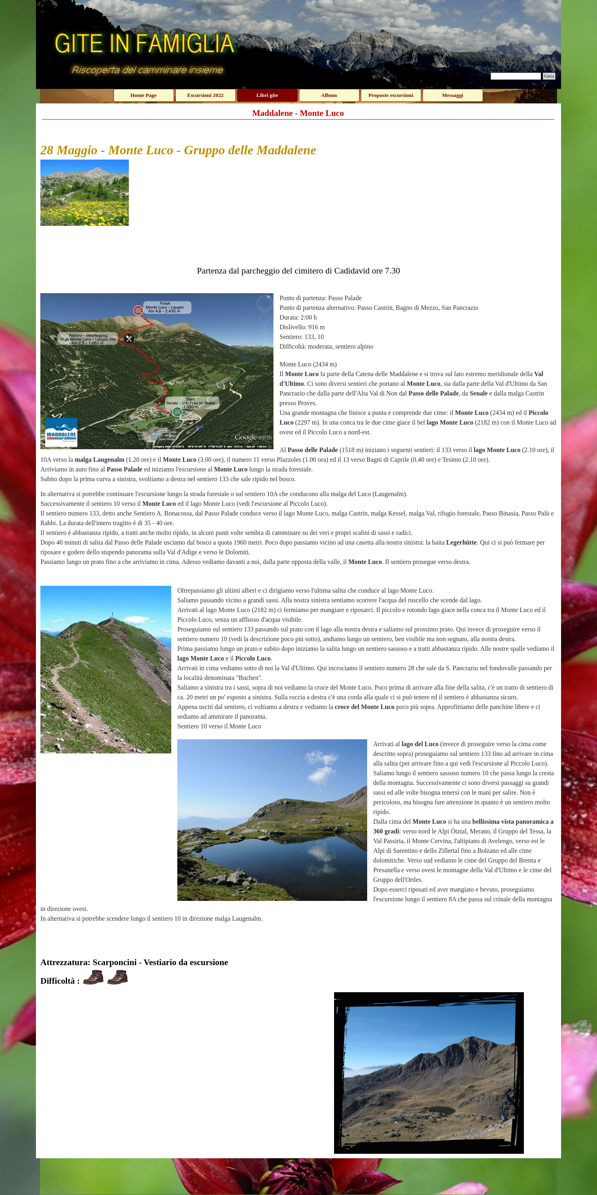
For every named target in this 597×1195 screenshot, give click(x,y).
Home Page (143, 95)
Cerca (549, 76)
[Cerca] (515, 76)
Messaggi (452, 95)
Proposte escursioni (390, 95)
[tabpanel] (298, 555)
